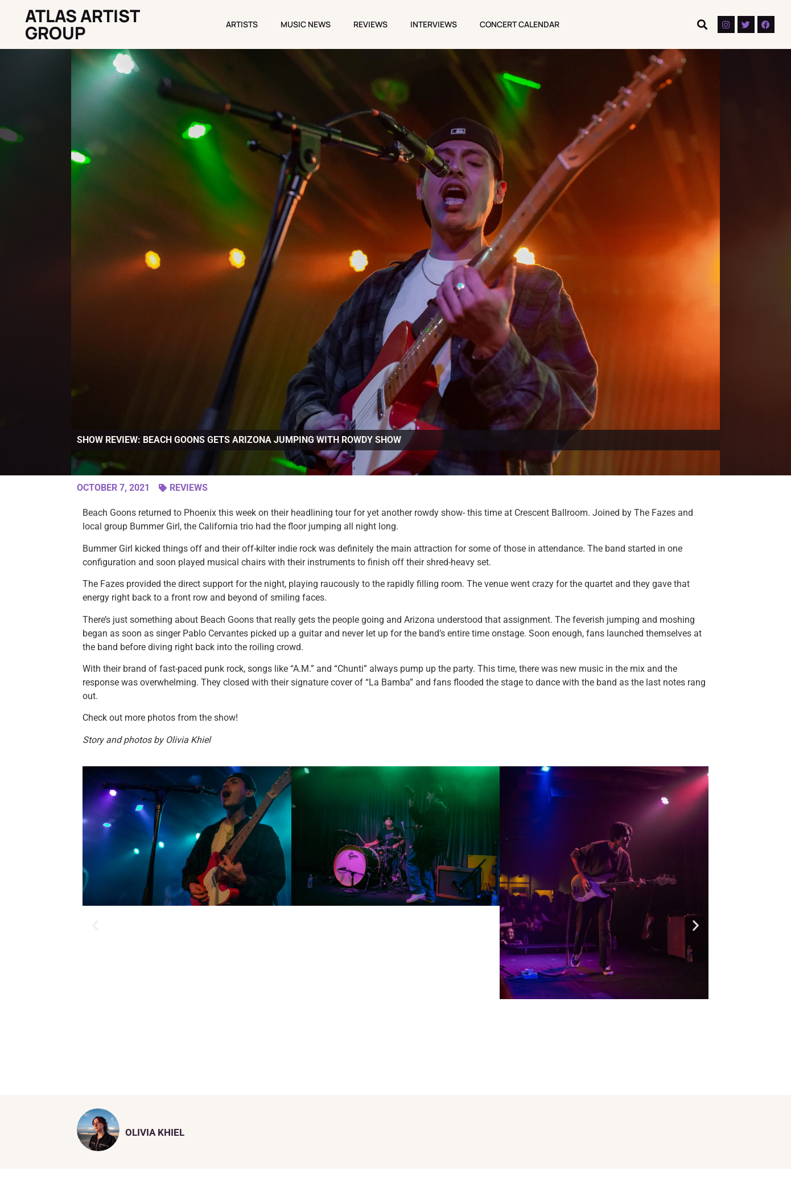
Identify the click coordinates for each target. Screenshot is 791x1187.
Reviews (370, 24)
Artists (242, 24)
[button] (702, 24)
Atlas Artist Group (82, 24)
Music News (306, 24)
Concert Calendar (519, 24)
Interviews (433, 24)
